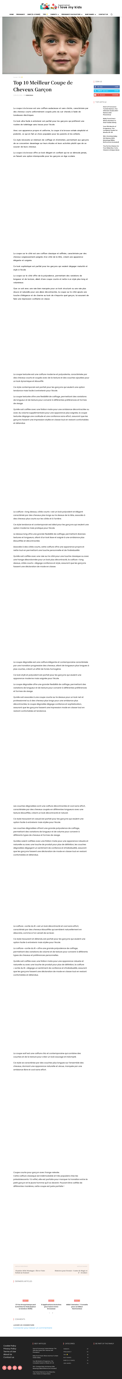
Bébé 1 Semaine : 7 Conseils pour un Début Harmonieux (77, 1307)
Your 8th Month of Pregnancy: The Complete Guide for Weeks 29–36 (110, 129)
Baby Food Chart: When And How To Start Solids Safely (109, 120)
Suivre (116, 91)
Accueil (15, 77)
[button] (111, 14)
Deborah (29, 95)
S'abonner (115, 95)
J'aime (116, 87)
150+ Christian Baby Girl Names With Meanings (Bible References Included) (111, 139)
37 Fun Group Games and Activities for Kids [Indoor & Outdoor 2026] (25, 1307)
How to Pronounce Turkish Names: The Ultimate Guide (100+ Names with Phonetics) (110, 111)
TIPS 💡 (20, 77)
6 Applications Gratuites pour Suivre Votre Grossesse (51, 1307)
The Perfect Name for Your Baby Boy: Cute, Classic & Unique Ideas (111, 148)
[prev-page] (49, 1313)
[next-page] (52, 1313)
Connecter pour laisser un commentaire (32, 1328)
